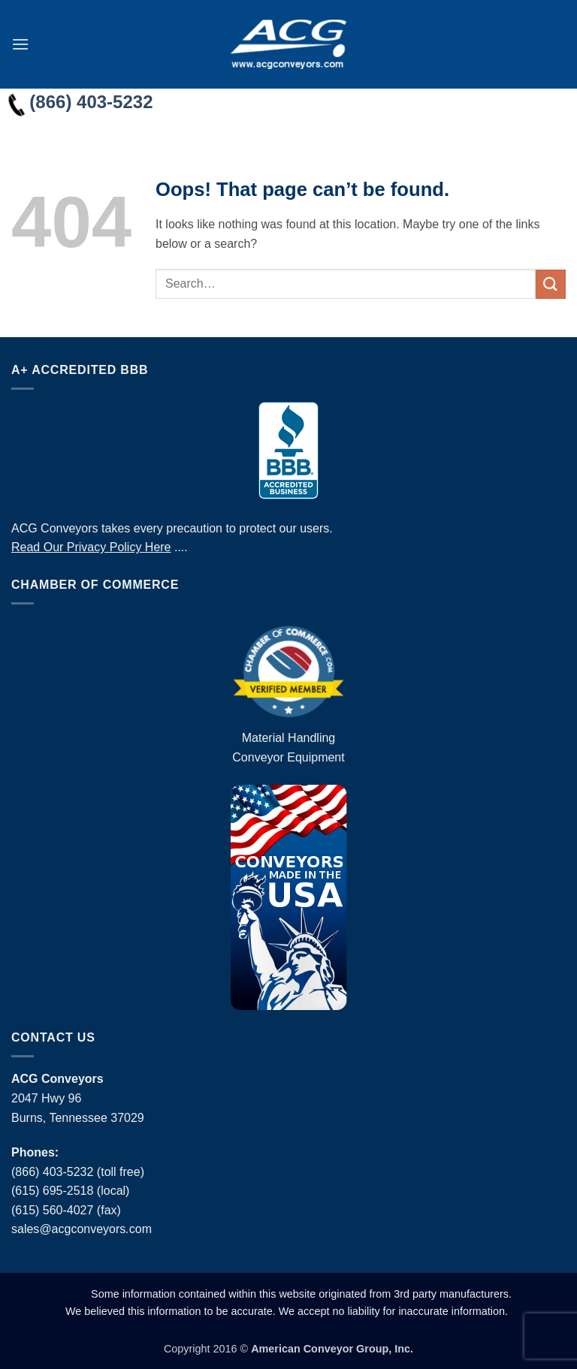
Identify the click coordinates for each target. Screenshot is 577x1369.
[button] (20, 44)
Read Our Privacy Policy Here (91, 547)
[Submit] (551, 284)
